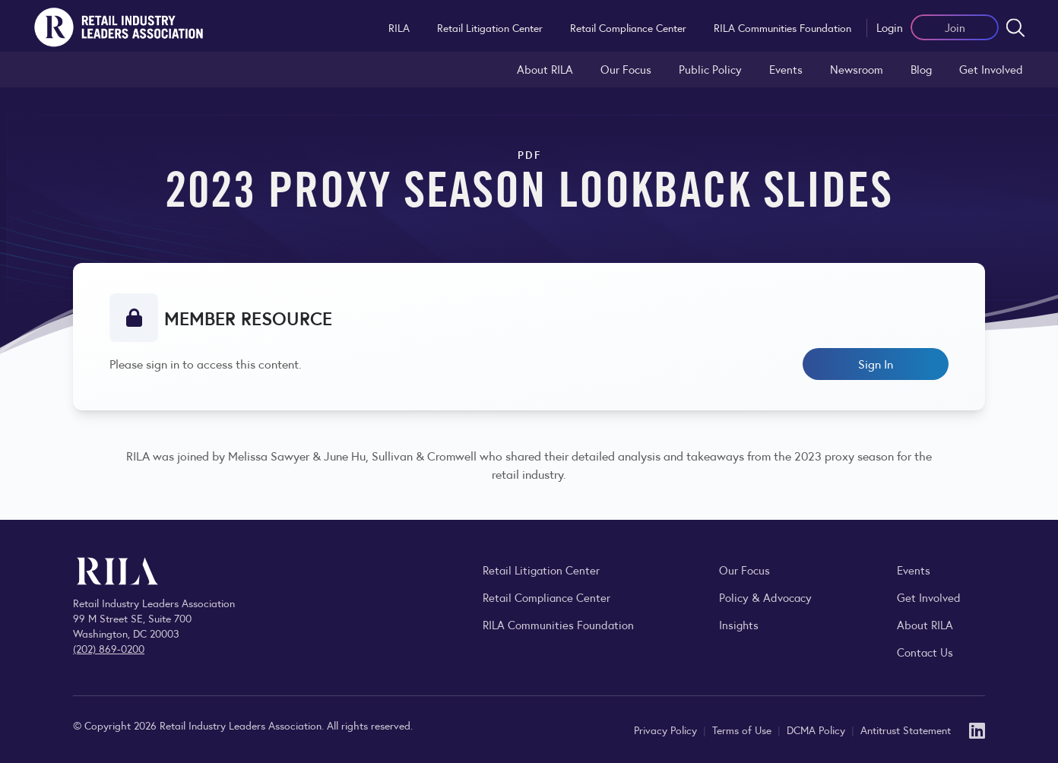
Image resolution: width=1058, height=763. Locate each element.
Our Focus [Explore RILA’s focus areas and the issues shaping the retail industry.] (625, 69)
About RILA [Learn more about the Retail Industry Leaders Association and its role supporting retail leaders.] (545, 69)
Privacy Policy (667, 729)
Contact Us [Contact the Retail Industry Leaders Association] (925, 651)
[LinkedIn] (977, 729)
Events (786, 69)
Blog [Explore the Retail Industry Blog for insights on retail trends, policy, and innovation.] (921, 69)
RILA (399, 27)
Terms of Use (743, 729)
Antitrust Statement (905, 729)
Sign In (875, 363)
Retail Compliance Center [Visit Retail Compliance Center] (546, 597)
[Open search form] (1015, 27)
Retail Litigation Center (490, 27)
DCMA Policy (817, 729)
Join (955, 27)
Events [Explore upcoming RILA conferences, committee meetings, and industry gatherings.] (913, 569)
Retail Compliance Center (628, 27)
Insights (739, 624)
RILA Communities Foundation (782, 27)
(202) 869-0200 (108, 648)
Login (889, 27)
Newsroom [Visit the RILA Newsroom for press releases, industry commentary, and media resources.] (856, 69)
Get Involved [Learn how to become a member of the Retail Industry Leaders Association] (991, 69)
